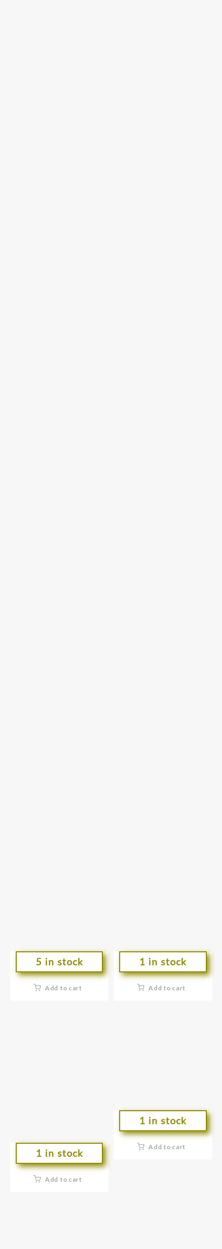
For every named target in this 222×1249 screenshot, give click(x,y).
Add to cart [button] (63, 988)
